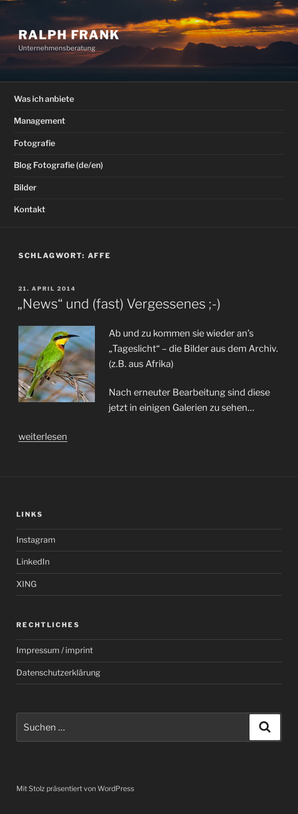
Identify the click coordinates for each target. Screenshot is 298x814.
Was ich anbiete (44, 99)
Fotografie (34, 143)
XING (26, 584)
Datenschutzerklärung (58, 673)
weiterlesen (42, 436)
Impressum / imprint (54, 650)
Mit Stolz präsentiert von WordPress (75, 788)
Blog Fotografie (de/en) (58, 165)
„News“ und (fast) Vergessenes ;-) (118, 304)
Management (39, 121)
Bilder (25, 187)
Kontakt (29, 209)
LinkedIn (32, 562)
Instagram (36, 540)
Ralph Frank (69, 34)
